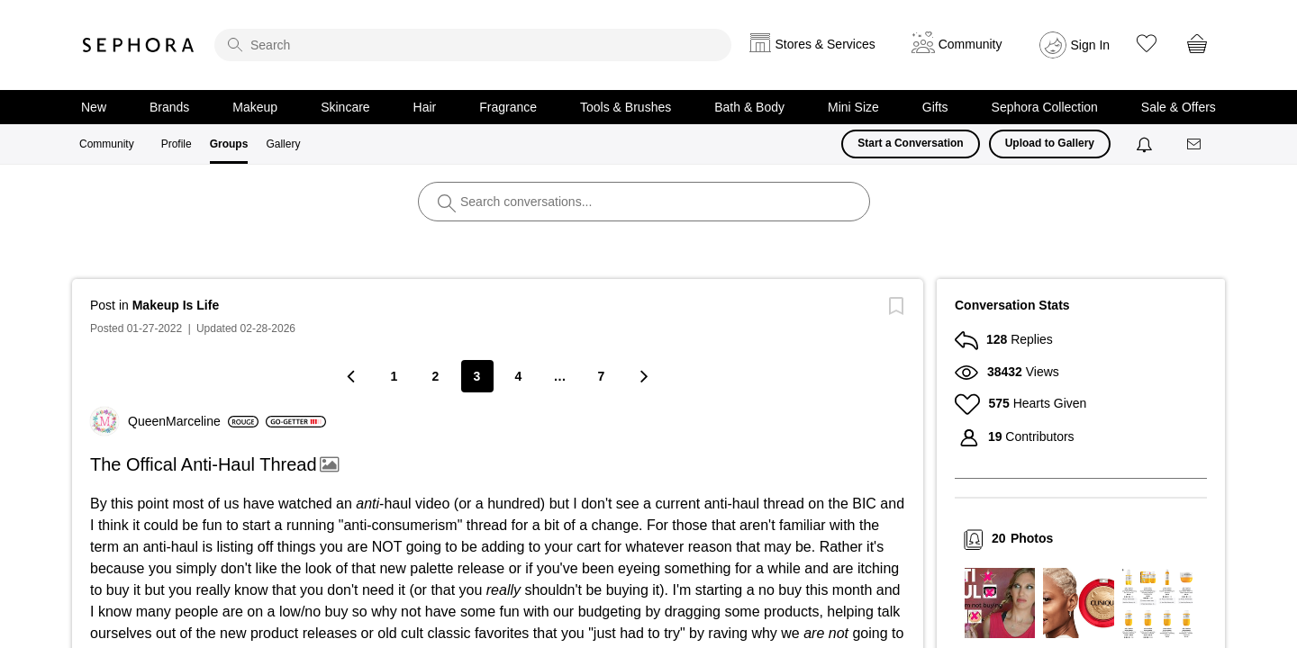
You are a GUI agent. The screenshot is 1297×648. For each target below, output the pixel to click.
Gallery (283, 144)
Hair (425, 107)
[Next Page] (643, 375)
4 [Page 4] (518, 376)
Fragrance (508, 107)
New (93, 107)
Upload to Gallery (1049, 143)
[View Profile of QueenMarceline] (193, 421)
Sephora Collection (1045, 107)
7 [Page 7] (601, 376)
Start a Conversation (910, 143)
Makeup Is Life (175, 305)
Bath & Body (749, 107)
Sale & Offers (1178, 107)
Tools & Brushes (625, 107)
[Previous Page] (353, 375)
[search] (472, 45)
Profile (176, 144)
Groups (229, 144)
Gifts (935, 107)
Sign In (1091, 45)
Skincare (345, 107)
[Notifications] (1146, 144)
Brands (169, 107)
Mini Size (853, 107)
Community (106, 144)
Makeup (254, 107)
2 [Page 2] (436, 376)
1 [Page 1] (394, 376)
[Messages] (1195, 144)
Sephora (138, 45)
